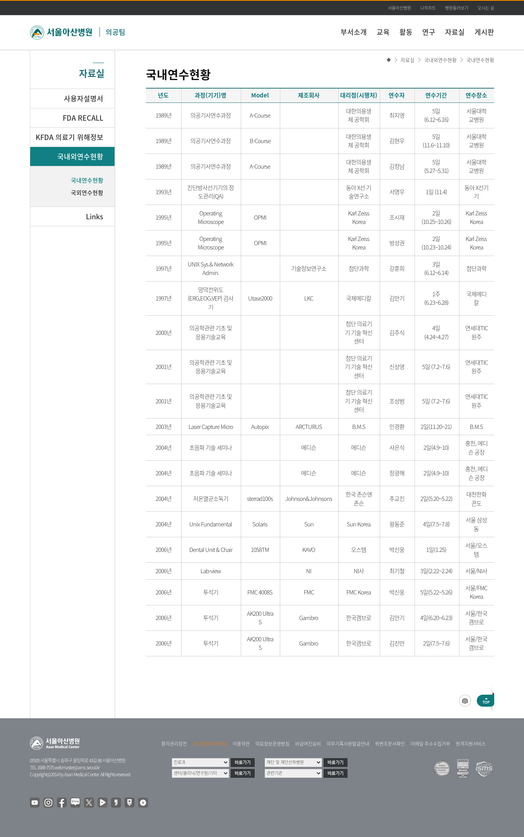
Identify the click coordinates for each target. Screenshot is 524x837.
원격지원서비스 (471, 743)
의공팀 (115, 32)
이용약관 (241, 743)
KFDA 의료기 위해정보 (69, 137)
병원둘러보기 (456, 8)
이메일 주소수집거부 (430, 743)
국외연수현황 (87, 192)
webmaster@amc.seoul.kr (77, 767)
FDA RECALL (83, 118)
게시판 (484, 32)
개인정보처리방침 (210, 743)
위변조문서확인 (390, 743)
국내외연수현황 (440, 59)
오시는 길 (486, 8)
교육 (383, 32)
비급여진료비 (308, 743)
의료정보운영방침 (272, 743)
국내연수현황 (480, 59)
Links (94, 216)
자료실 (455, 32)
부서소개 (354, 32)
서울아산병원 (399, 8)
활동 (406, 32)
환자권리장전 (174, 743)
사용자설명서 (83, 98)
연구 (428, 32)
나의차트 (428, 8)
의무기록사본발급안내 (348, 743)
